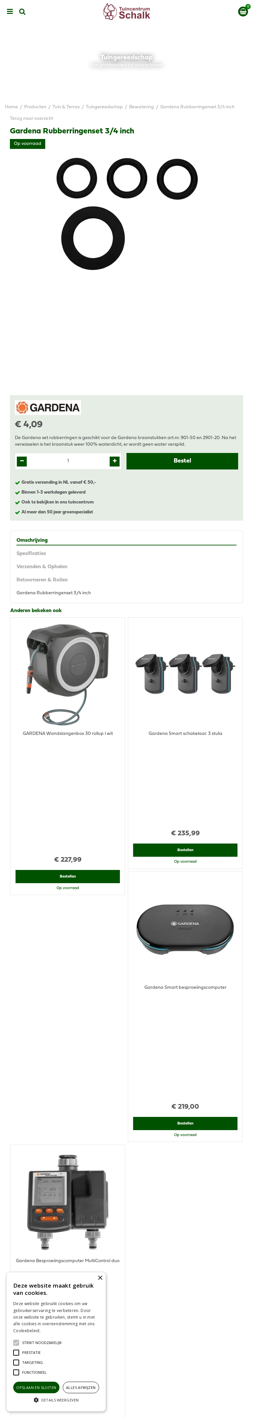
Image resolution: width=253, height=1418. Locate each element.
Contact (126, 1346)
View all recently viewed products (45, 1102)
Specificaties (31, 553)
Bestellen (68, 738)
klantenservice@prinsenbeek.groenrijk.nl (129, 1207)
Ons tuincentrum (126, 1352)
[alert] (56, 1341)
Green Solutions (126, 1410)
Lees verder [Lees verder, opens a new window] (53, 1330)
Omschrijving (32, 540)
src (22, 12)
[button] (42, 1342)
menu (10, 12)
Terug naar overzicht (31, 119)
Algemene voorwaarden (126, 1303)
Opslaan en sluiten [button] (36, 1387)
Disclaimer (127, 1316)
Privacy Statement (126, 1309)
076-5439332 (129, 1201)
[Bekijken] (243, 12)
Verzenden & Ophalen (42, 567)
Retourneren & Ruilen (42, 580)
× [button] (99, 1278)
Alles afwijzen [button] (81, 1387)
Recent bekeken (29, 917)
